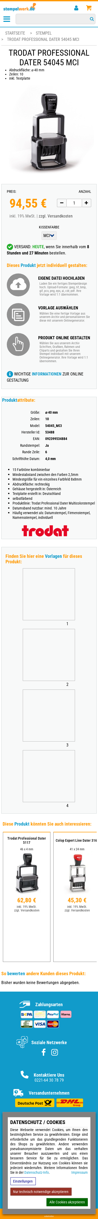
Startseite (15, 33)
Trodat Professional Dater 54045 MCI (43, 39)
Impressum (79, 1172)
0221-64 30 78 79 (49, 1080)
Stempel (44, 33)
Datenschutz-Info (36, 1172)
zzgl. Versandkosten (56, 216)
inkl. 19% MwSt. (27, 907)
